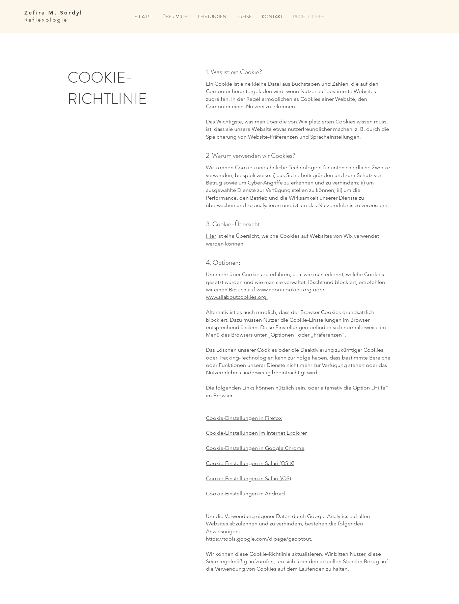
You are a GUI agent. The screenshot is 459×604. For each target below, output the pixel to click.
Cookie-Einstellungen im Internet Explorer (256, 433)
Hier (211, 236)
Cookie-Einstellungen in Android (245, 493)
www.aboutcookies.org (284, 289)
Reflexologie (46, 20)
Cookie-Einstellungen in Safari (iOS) (248, 478)
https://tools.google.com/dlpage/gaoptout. (259, 539)
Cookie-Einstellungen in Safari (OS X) (250, 463)
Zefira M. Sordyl (53, 12)
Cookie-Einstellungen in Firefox (244, 418)
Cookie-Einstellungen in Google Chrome (255, 448)
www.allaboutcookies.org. (237, 297)
